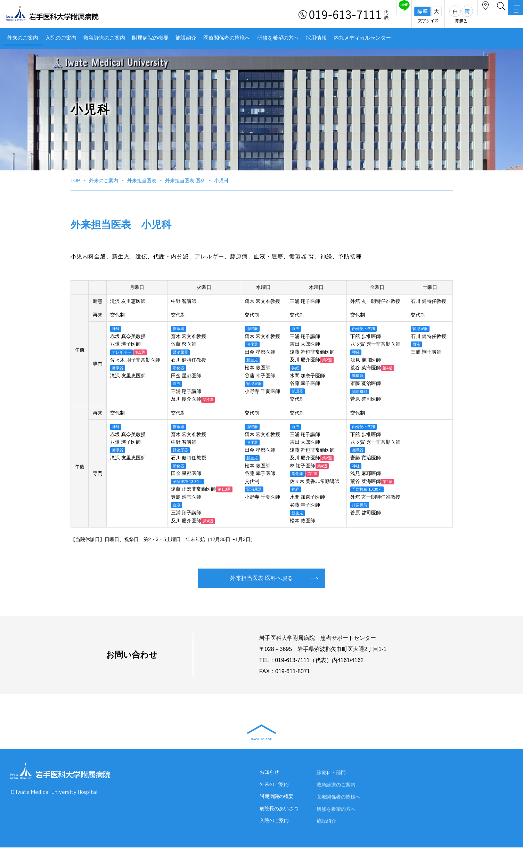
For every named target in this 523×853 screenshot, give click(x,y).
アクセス (453, 15)
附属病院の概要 (150, 38)
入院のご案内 (60, 38)
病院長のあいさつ (279, 814)
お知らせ (269, 775)
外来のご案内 (22, 38)
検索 (481, 15)
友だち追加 (359, 15)
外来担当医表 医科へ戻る (261, 578)
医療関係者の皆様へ (226, 38)
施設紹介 (185, 38)
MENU (509, 16)
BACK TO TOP (261, 732)
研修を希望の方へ (278, 38)
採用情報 (316, 38)
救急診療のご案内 (104, 38)
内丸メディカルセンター (362, 38)
